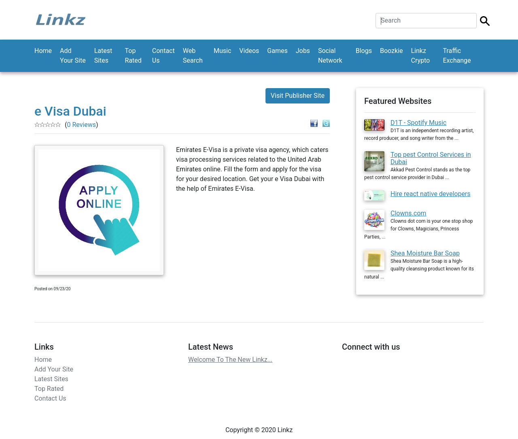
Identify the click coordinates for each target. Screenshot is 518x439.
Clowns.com (408, 213)
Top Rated (133, 55)
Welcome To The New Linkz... (230, 359)
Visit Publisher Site (298, 95)
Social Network (330, 55)
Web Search (193, 55)
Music (222, 51)
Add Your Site (73, 55)
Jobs (303, 51)
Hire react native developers (431, 194)
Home (43, 51)
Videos (249, 51)
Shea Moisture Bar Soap (425, 253)
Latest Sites (103, 55)
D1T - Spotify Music (418, 123)
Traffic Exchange (457, 55)
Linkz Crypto (420, 55)
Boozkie (391, 51)
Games (277, 51)
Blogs (364, 51)
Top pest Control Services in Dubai (431, 158)
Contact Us (163, 55)
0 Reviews (81, 125)
